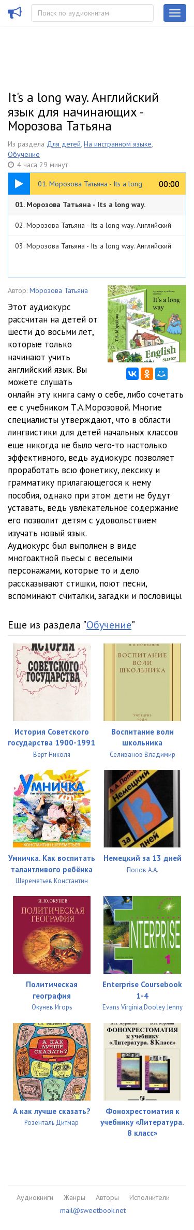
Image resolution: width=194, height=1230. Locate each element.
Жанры (74, 1197)
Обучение (24, 154)
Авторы (107, 1197)
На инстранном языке (118, 144)
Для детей (64, 144)
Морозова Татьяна (58, 290)
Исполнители (149, 1197)
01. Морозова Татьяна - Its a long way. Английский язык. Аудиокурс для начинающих (93, 207)
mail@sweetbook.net (93, 1210)
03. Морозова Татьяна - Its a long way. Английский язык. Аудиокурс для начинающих (93, 248)
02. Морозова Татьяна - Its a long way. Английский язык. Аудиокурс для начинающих (93, 228)
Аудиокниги (35, 1197)
